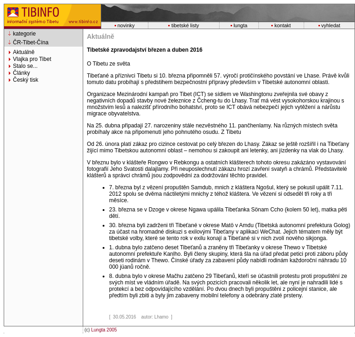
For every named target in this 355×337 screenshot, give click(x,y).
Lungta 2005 (104, 329)
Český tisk (25, 80)
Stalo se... (25, 66)
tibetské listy (185, 25)
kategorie (24, 33)
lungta (240, 25)
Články (21, 73)
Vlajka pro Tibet (32, 59)
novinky (126, 25)
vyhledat (330, 25)
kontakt (283, 25)
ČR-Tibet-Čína (31, 42)
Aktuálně (24, 52)
